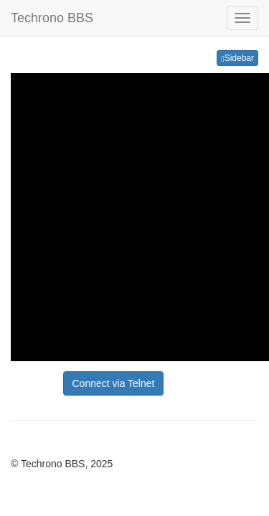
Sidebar (237, 58)
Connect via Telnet (113, 383)
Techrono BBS (52, 18)
